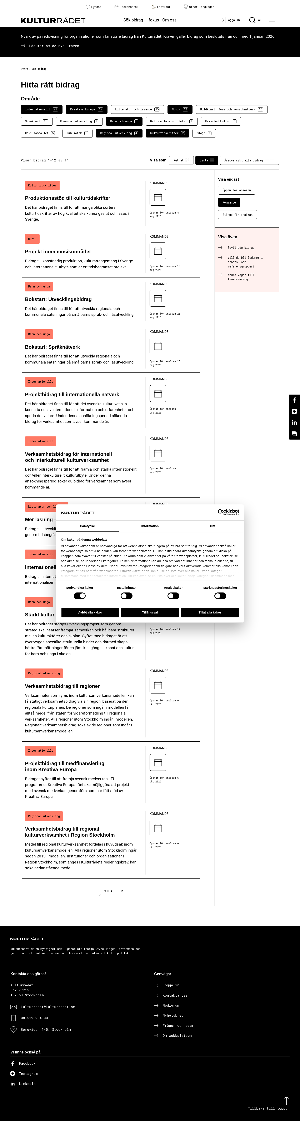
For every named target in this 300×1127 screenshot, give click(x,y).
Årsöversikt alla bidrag (249, 160)
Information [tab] (150, 526)
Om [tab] (212, 526)
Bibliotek (77, 133)
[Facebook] (294, 400)
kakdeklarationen (136, 571)
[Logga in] (229, 20)
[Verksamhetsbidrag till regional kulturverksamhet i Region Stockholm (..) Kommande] (111, 843)
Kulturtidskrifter (167, 133)
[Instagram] (294, 411)
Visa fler (113, 894)
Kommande (229, 202)
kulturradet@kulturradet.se (48, 1012)
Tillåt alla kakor (210, 612)
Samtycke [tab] (87, 526)
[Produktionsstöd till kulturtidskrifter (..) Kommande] (111, 203)
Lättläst (161, 7)
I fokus (152, 19)
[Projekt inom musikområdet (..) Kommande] (111, 254)
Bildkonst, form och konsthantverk (231, 109)
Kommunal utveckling (79, 121)
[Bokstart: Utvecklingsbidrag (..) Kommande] (111, 301)
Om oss (169, 19)
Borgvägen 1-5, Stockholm (46, 1035)
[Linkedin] (294, 422)
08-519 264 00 (34, 1024)
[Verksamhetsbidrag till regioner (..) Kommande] (111, 703)
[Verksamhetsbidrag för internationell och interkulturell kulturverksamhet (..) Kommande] (111, 465)
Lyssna (93, 6)
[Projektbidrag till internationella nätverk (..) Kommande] (111, 402)
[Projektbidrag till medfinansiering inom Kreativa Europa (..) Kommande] (111, 774)
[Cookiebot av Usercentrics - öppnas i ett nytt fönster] (221, 512)
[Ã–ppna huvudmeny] (273, 20)
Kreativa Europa (86, 109)
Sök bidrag (133, 19)
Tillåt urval (150, 612)
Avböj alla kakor (90, 612)
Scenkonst (36, 121)
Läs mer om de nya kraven (54, 46)
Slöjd (204, 133)
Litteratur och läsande (137, 109)
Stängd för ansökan (237, 215)
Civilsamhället (40, 133)
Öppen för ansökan (236, 190)
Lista (207, 160)
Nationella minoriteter (171, 121)
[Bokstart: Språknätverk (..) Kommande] (111, 349)
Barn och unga (124, 121)
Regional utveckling (119, 133)
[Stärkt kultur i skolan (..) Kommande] (111, 629)
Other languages (199, 6)
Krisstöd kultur (220, 121)
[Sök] (255, 20)
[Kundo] (294, 434)
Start (24, 68)
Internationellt (41, 109)
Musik (180, 109)
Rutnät (181, 160)
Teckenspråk (126, 7)
